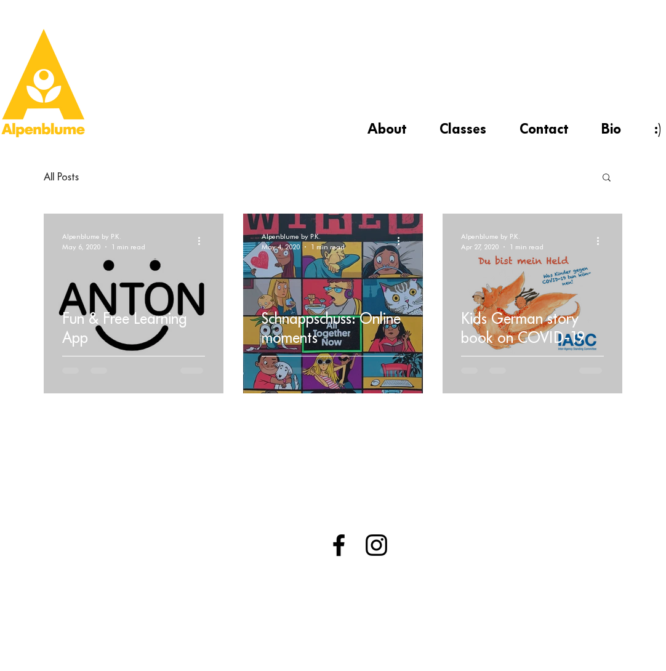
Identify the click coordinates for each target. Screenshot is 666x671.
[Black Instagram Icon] (376, 545)
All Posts (61, 176)
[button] (606, 178)
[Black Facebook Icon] (338, 545)
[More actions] (203, 240)
